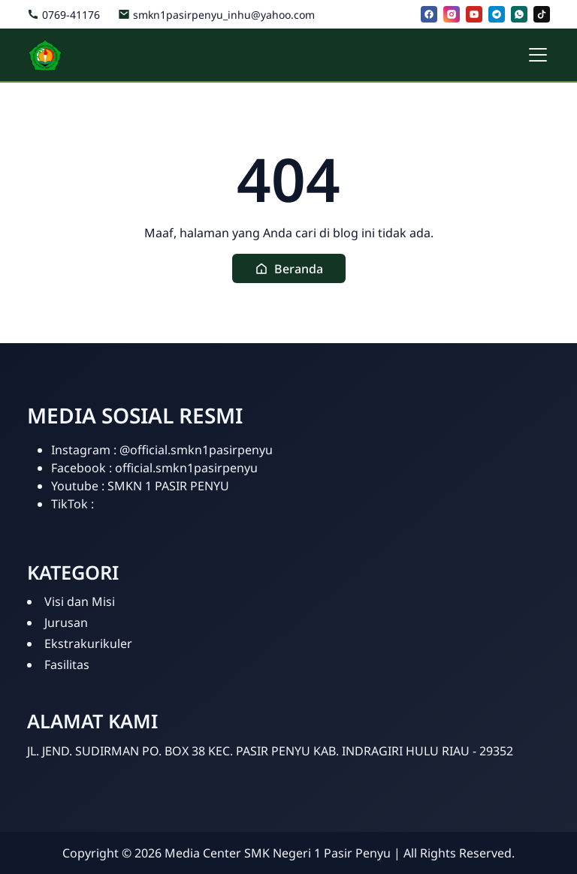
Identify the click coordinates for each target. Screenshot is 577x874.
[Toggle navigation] (538, 55)
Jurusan (66, 622)
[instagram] (451, 14)
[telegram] (496, 14)
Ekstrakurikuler (88, 643)
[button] (289, 268)
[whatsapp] (519, 14)
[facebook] (429, 14)
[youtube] (474, 14)
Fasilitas (66, 664)
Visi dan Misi (79, 601)
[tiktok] (541, 14)
